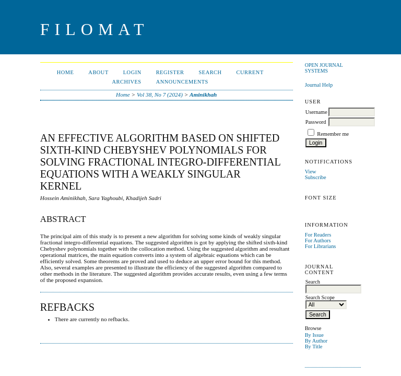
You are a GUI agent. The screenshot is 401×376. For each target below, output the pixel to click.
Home (65, 72)
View (310, 171)
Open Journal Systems (324, 68)
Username (316, 112)
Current (250, 72)
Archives (126, 82)
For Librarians (320, 246)
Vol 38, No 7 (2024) (160, 94)
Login (132, 72)
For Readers (318, 235)
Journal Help (319, 85)
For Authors (318, 240)
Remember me (333, 134)
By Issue (314, 335)
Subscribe (315, 177)
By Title (314, 346)
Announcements (182, 82)
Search (209, 72)
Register (170, 72)
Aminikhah (203, 94)
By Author (316, 341)
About (98, 72)
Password (315, 122)
